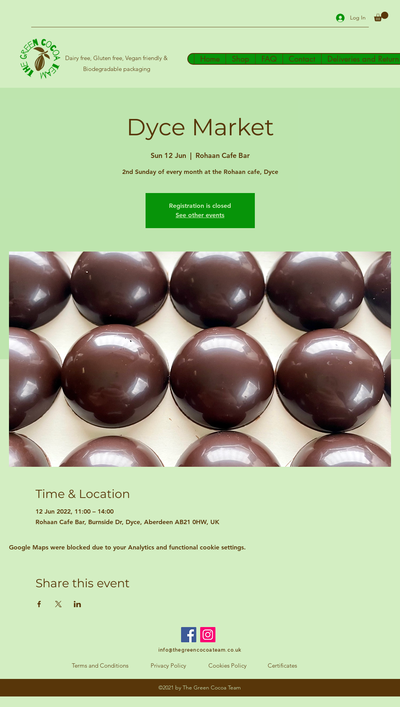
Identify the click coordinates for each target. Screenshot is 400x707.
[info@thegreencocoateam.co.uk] (200, 650)
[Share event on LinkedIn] (77, 604)
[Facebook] (188, 634)
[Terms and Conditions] (100, 665)
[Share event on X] (58, 604)
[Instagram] (207, 634)
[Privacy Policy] (168, 665)
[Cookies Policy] (227, 665)
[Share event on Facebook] (39, 604)
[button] (381, 16)
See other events (200, 215)
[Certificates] (282, 665)
